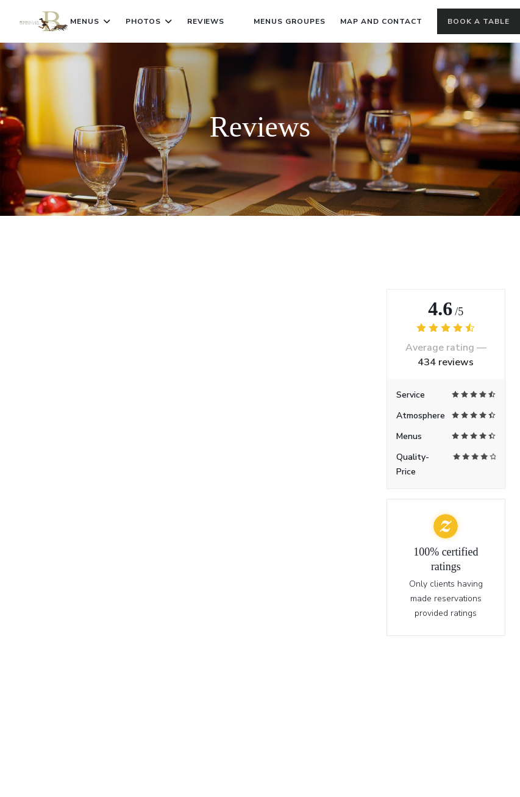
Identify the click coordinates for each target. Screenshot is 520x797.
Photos (149, 21)
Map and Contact (381, 21)
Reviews (206, 21)
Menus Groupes (289, 20)
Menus (90, 21)
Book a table (478, 21)
